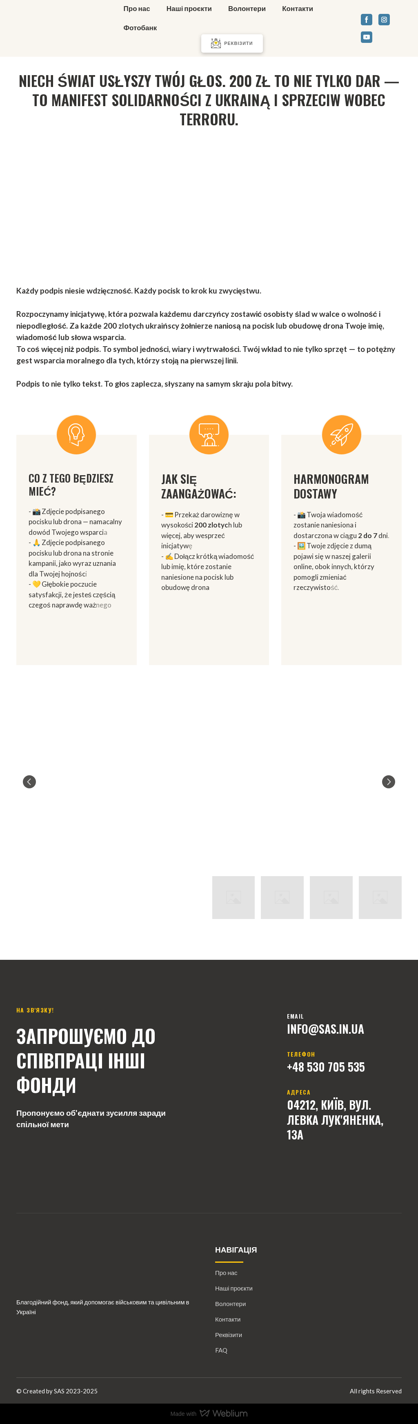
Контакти (297, 8)
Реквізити (228, 1334)
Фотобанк (140, 27)
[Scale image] (209, 782)
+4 (292, 1066)
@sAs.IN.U (333, 1028)
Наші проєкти (189, 8)
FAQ (221, 1350)
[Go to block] (209, 201)
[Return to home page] (59, 28)
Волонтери (247, 8)
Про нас (137, 8)
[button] (231, 43)
